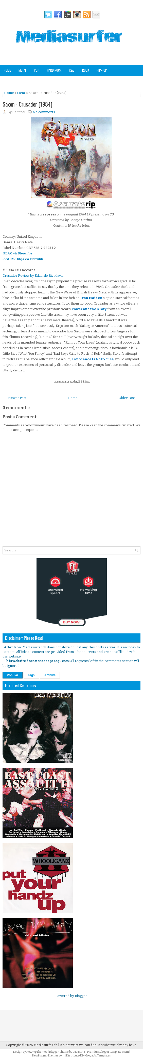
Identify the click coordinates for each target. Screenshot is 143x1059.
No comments (44, 112)
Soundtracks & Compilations (24, 81)
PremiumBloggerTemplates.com (108, 1051)
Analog (84, 81)
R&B (72, 70)
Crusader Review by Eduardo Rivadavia (33, 275)
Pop (36, 70)
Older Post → (129, 398)
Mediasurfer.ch (45, 1045)
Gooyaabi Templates (98, 1055)
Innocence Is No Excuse (93, 359)
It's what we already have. (117, 1045)
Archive (50, 675)
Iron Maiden (91, 298)
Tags (31, 675)
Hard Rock (54, 70)
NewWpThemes (36, 1051)
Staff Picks (104, 81)
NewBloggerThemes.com (48, 1055)
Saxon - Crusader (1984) (27, 104)
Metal (22, 70)
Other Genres (62, 81)
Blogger (81, 996)
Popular (12, 675)
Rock (85, 70)
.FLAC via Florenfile (17, 253)
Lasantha (79, 1051)
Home (7, 70)
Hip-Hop (102, 70)
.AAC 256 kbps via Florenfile (23, 259)
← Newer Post (15, 398)
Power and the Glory (89, 309)
